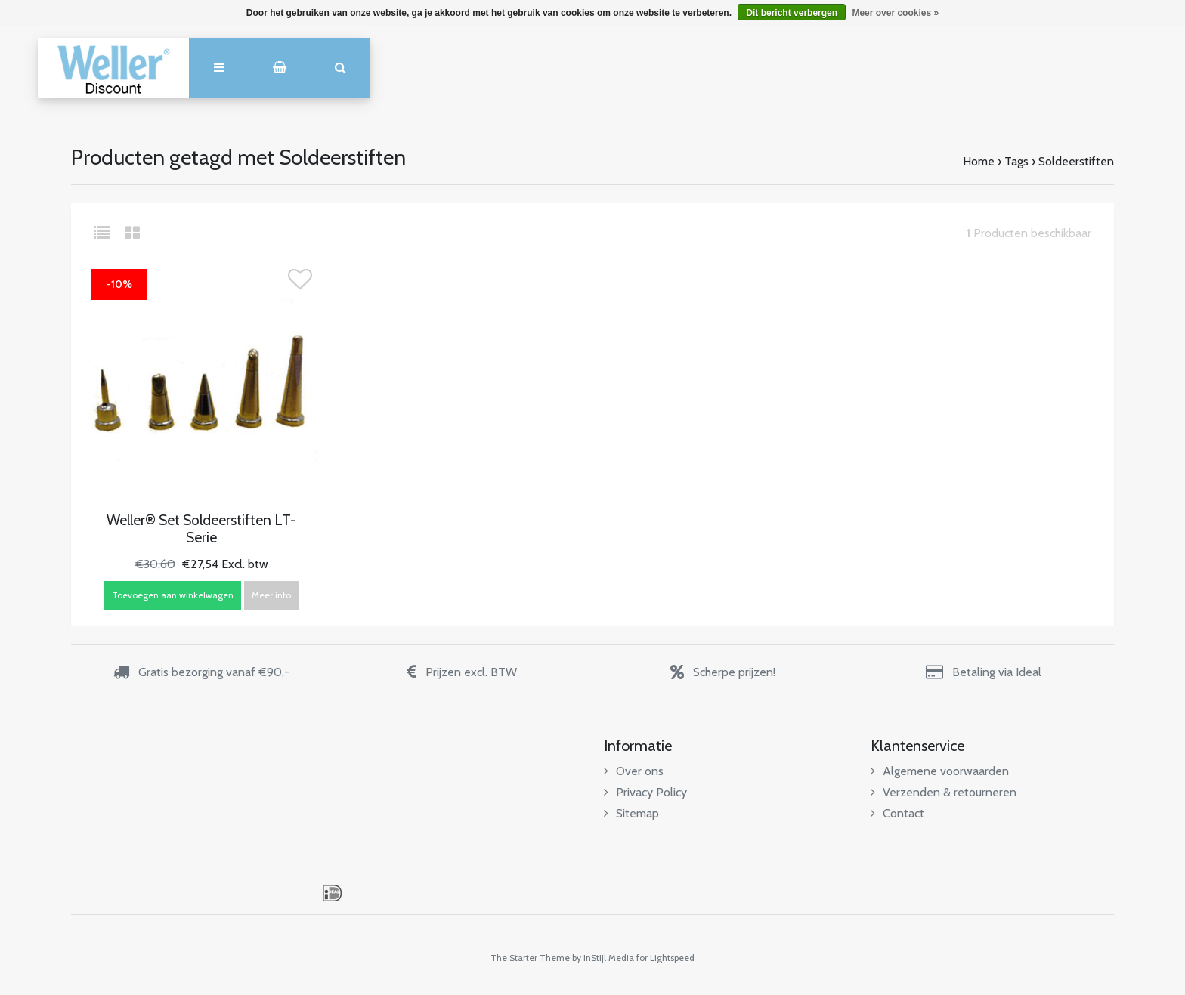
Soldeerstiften (1076, 161)
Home (979, 161)
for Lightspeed (665, 957)
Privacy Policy (645, 792)
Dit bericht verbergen (791, 13)
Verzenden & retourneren (943, 792)
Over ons (634, 771)
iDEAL (332, 893)
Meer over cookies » (895, 13)
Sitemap (631, 813)
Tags (1016, 161)
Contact (897, 813)
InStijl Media (608, 957)
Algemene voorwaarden (940, 771)
